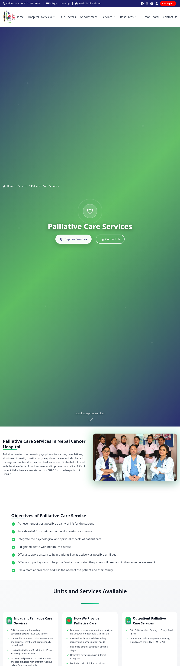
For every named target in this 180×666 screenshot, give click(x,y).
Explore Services (73, 239)
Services (109, 17)
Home (20, 17)
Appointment (88, 17)
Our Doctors (68, 17)
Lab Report (168, 3)
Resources (128, 17)
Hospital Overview (41, 17)
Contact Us (170, 17)
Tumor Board (150, 17)
